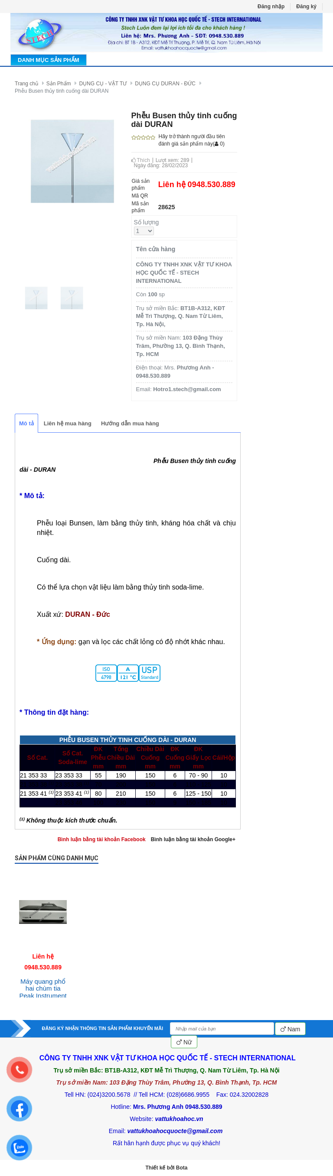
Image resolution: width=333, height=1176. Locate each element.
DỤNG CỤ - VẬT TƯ (103, 84)
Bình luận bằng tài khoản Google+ (193, 839)
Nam (290, 1029)
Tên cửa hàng (156, 249)
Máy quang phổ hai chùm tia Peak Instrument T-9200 (43, 992)
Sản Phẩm (58, 84)
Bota (182, 1168)
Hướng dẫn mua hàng (130, 423)
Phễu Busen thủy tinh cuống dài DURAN (61, 91)
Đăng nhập (271, 6)
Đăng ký (306, 6)
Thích (140, 160)
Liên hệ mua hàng (67, 423)
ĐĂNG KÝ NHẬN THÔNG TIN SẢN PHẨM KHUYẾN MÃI (102, 1028)
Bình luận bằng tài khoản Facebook (102, 839)
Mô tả (26, 423)
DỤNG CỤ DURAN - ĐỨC (165, 84)
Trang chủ (26, 84)
